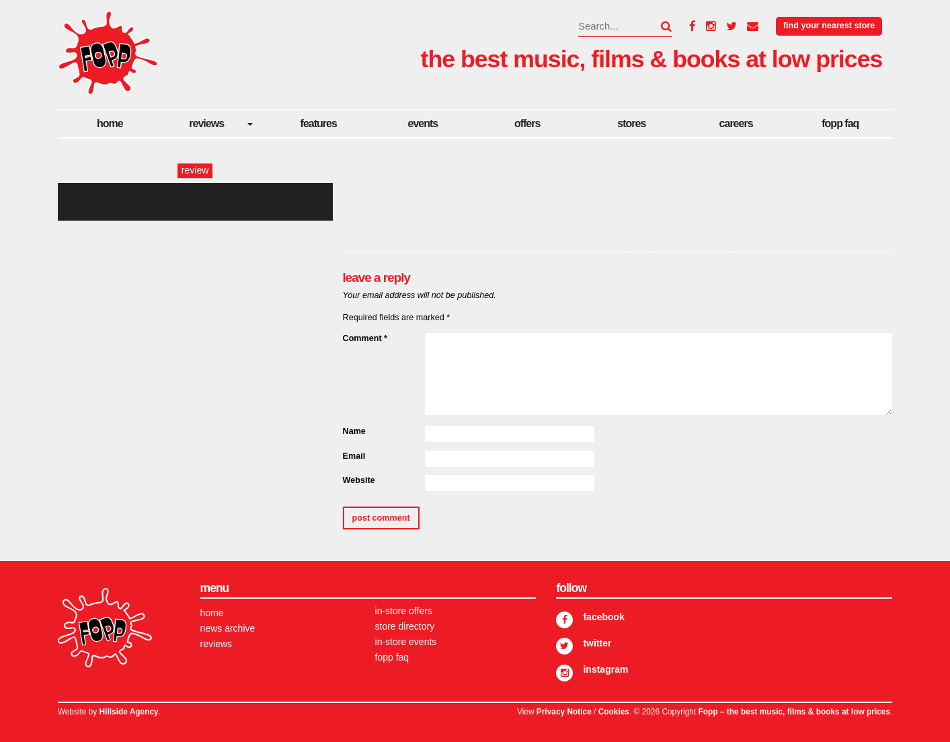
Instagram (605, 669)
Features (319, 123)
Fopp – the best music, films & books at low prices (794, 711)
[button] (658, 26)
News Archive (227, 628)
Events (423, 123)
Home (110, 123)
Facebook (603, 616)
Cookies (613, 711)
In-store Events (406, 641)
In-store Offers (403, 610)
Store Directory (405, 626)
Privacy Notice (564, 711)
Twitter (597, 643)
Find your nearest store (829, 25)
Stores (631, 123)
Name (354, 431)
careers (736, 123)
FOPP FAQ (840, 123)
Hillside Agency (129, 711)
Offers (527, 123)
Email (354, 456)
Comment (365, 338)
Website (359, 480)
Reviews (206, 123)
